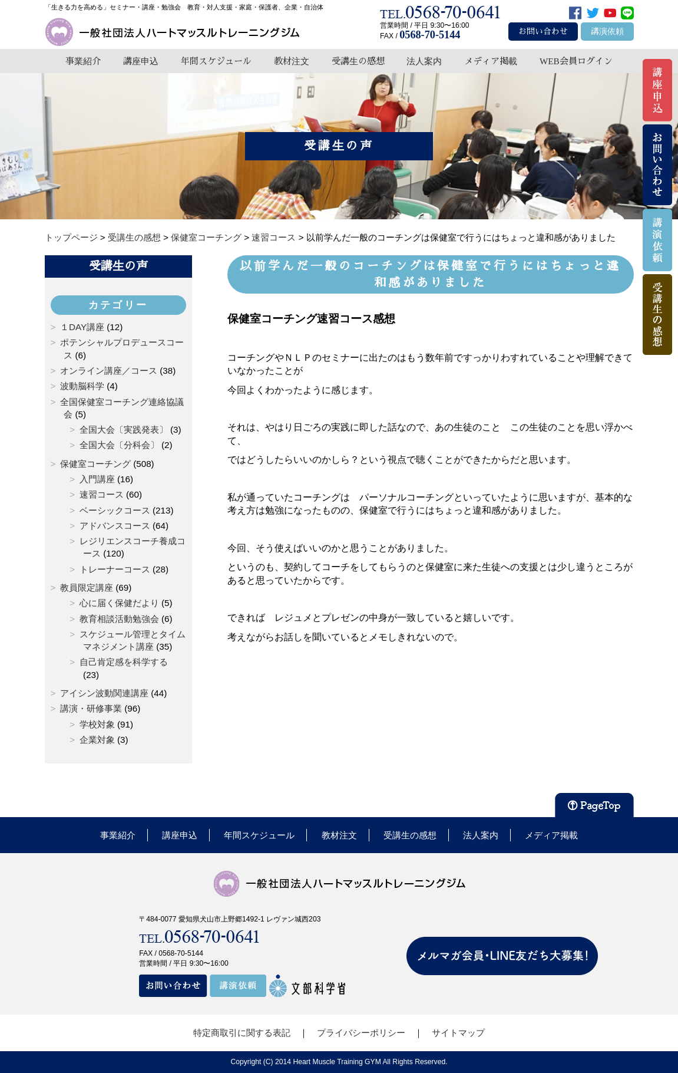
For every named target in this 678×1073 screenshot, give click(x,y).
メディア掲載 (490, 61)
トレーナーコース (115, 569)
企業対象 (97, 740)
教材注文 (291, 61)
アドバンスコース (115, 526)
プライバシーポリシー (361, 1033)
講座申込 (140, 61)
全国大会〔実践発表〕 (124, 429)
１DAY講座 (82, 327)
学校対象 (97, 724)
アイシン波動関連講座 (104, 693)
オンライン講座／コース (108, 371)
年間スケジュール (216, 61)
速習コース (102, 494)
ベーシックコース (115, 510)
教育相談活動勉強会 (119, 619)
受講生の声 (118, 265)
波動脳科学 (82, 386)
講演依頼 (607, 31)
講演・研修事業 (91, 708)
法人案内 (424, 61)
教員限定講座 (86, 587)
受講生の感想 (358, 61)
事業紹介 (83, 61)
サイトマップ (458, 1033)
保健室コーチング (95, 464)
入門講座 (97, 479)
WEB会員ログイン (576, 61)
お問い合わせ (543, 31)
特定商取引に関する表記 (241, 1033)
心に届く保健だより (119, 603)
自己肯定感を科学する (124, 662)
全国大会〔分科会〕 (119, 445)
